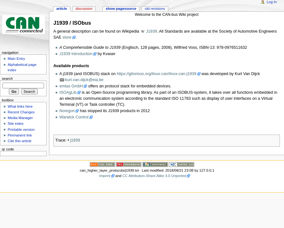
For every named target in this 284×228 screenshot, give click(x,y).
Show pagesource (121, 8)
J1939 (151, 31)
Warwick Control (74, 117)
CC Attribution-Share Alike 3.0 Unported (154, 176)
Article (61, 8)
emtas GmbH (71, 86)
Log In (272, 2)
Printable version (21, 129)
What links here (20, 106)
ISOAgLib (68, 92)
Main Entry (16, 58)
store (67, 37)
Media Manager (20, 118)
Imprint (104, 176)
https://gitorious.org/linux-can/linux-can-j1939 (156, 74)
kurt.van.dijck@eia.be (84, 80)
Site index (15, 123)
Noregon (67, 111)
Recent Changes (21, 112)
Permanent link (20, 135)
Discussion (84, 8)
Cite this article (19, 141)
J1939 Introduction (75, 54)
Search (7, 78)
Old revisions (155, 8)
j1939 (75, 140)
